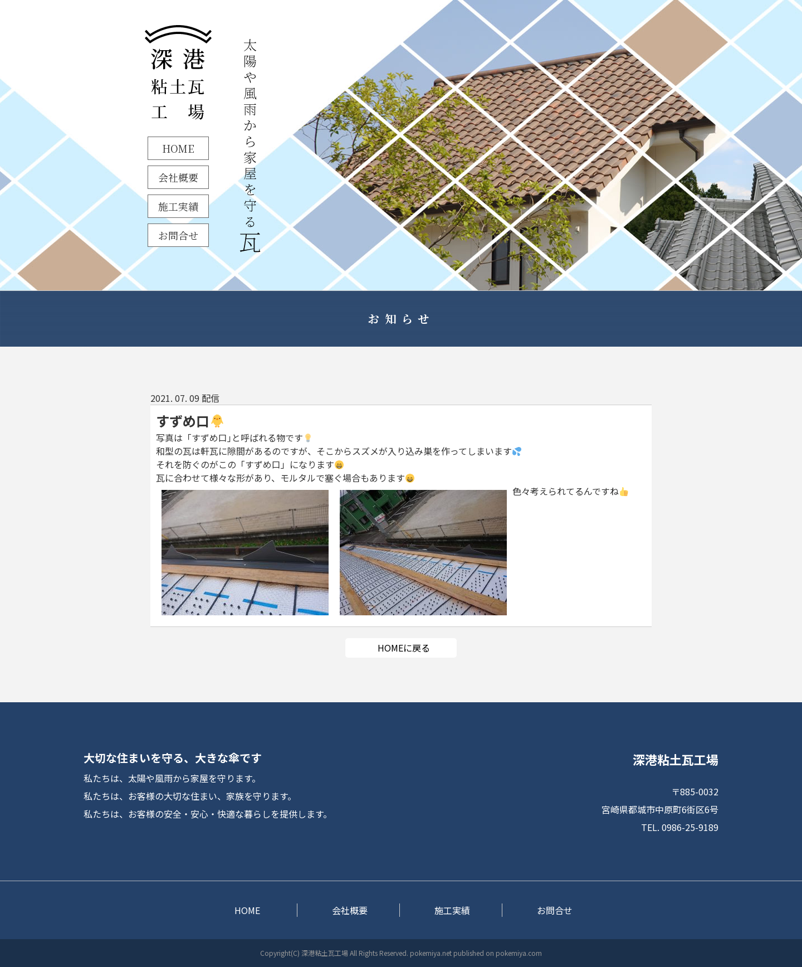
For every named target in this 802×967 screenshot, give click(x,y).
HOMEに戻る (404, 647)
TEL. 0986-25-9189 (679, 827)
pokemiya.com (519, 953)
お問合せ (178, 235)
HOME (178, 148)
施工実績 (178, 206)
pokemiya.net (431, 953)
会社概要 (178, 177)
